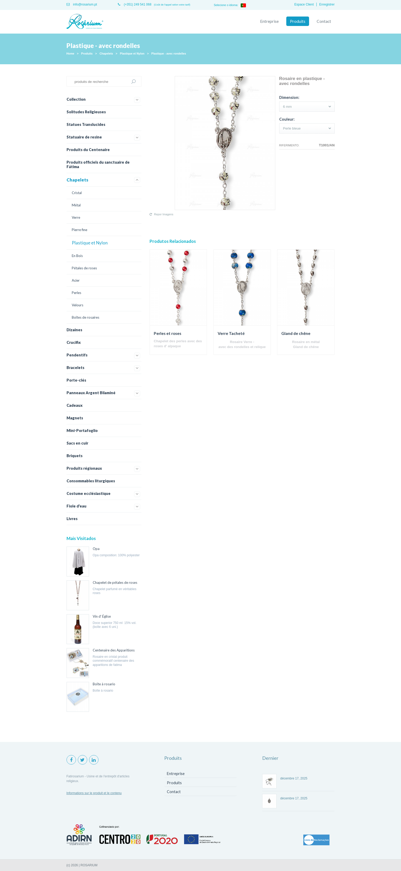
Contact (324, 21)
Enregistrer (327, 4)
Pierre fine (79, 230)
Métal (76, 205)
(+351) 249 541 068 (134, 4)
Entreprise (269, 21)
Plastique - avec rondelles (168, 53)
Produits (297, 21)
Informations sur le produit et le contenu (94, 793)
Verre (76, 217)
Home (70, 53)
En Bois (77, 256)
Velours (77, 305)
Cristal (77, 193)
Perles (76, 293)
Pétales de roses (84, 268)
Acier (76, 280)
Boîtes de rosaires (85, 317)
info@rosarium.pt (82, 4)
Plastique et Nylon (132, 53)
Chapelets (106, 53)
